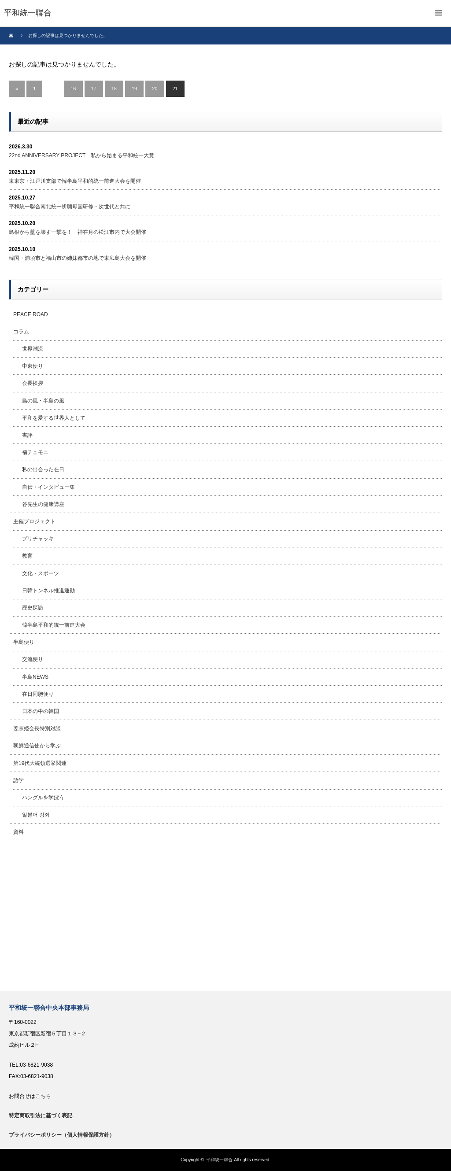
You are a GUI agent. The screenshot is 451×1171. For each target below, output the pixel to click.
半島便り (23, 642)
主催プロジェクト (34, 521)
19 (134, 88)
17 (93, 88)
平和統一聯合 (219, 1159)
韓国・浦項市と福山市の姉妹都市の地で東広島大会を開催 (77, 258)
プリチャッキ (38, 539)
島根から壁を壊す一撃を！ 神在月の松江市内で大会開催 (77, 232)
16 (73, 88)
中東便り (32, 366)
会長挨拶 (32, 383)
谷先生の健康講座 (43, 504)
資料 (18, 832)
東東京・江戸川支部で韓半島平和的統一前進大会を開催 (75, 181)
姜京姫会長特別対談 (37, 728)
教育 (27, 556)
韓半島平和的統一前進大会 (53, 625)
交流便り (32, 659)
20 (154, 88)
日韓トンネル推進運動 (48, 590)
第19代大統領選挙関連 (40, 763)
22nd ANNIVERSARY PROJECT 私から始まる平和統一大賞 (81, 155)
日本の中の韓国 (40, 711)
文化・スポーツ (40, 573)
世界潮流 (32, 349)
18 (114, 88)
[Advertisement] (225, 916)
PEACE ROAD (30, 314)
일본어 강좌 (36, 815)
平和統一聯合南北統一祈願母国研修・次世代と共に (69, 206)
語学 (18, 780)
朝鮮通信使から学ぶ (37, 745)
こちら (43, 1096)
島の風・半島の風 (43, 401)
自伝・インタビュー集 (48, 487)
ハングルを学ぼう (43, 797)
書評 (27, 435)
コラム (21, 332)
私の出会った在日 (43, 469)
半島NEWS (35, 677)
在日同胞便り (38, 694)
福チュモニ (35, 452)
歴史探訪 (32, 608)
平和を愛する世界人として (53, 418)
